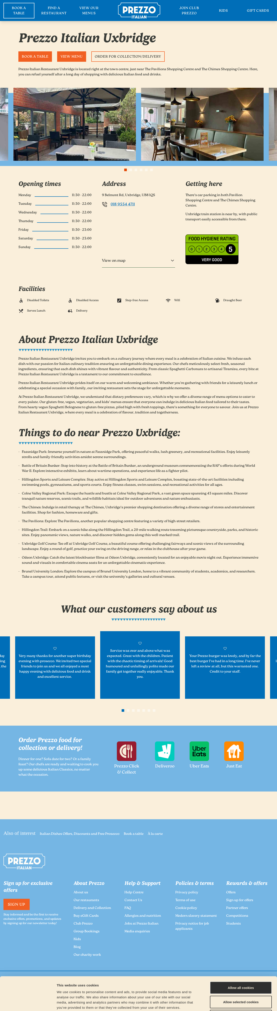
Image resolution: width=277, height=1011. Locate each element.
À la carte (155, 834)
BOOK (19, 11)
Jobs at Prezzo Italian (141, 923)
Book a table (35, 56)
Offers (231, 892)
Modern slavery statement (196, 915)
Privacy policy (186, 892)
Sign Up (16, 905)
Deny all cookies (241, 982)
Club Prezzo (83, 923)
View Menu (72, 56)
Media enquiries (137, 931)
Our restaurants (86, 900)
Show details (227, 1002)
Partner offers (237, 908)
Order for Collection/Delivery (128, 56)
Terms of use (185, 900)
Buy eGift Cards (86, 915)
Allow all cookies (241, 954)
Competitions (237, 915)
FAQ (127, 908)
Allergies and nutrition (142, 915)
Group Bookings (87, 931)
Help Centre (133, 892)
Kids (77, 939)
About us (81, 892)
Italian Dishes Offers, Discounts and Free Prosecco (79, 834)
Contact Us (133, 900)
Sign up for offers (239, 900)
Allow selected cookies (241, 968)
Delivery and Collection (92, 908)
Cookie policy (186, 908)
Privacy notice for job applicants (192, 926)
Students (233, 923)
